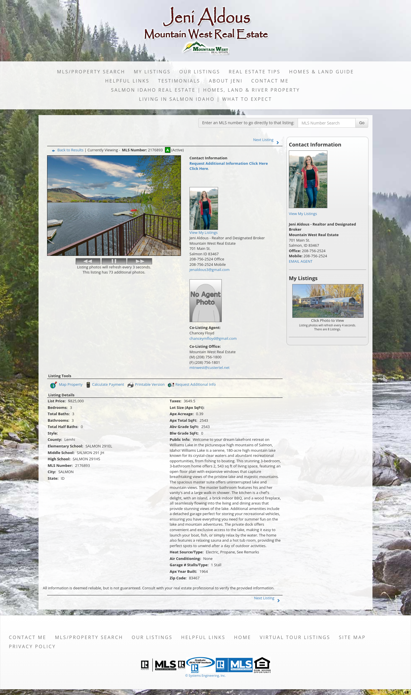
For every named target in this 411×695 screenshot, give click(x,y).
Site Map (352, 637)
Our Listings (199, 72)
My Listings (152, 72)
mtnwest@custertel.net (210, 367)
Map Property (66, 385)
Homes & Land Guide (321, 72)
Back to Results (66, 149)
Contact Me (270, 81)
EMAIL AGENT (301, 261)
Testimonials (179, 81)
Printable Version (146, 385)
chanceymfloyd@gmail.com (213, 338)
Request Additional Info (191, 385)
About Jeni (226, 81)
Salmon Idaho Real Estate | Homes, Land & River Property (205, 90)
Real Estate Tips (255, 72)
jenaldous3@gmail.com (209, 269)
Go (361, 122)
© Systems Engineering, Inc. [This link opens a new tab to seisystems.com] (205, 675)
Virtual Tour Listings (295, 637)
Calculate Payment (104, 384)
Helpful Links (127, 81)
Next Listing (267, 139)
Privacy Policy (32, 646)
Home (242, 637)
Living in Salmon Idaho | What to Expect (205, 99)
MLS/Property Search (91, 72)
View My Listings (303, 213)
